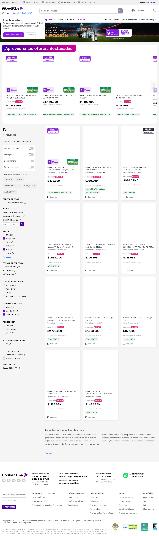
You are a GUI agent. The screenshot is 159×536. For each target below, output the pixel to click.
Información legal (39, 501)
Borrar (25, 174)
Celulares (94, 501)
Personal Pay (148, 497)
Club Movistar (149, 509)
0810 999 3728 (40, 479)
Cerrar (31, 35)
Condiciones (73, 505)
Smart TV (94, 497)
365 (144, 505)
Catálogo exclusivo (76, 501)
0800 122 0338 (40, 476)
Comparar (52, 197)
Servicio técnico (39, 497)
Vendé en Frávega (126, 509)
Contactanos (124, 501)
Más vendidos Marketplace (101, 513)
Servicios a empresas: (69, 481)
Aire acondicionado (98, 505)
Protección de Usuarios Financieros (47, 505)
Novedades (95, 509)
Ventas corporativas (69, 483)
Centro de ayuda (126, 497)
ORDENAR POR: (9, 141)
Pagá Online (73, 497)
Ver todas (7, 257)
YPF (144, 501)
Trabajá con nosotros (128, 513)
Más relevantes (25, 141)
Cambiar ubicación (14, 35)
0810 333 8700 (104, 476)
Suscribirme (9, 507)
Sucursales (123, 505)
